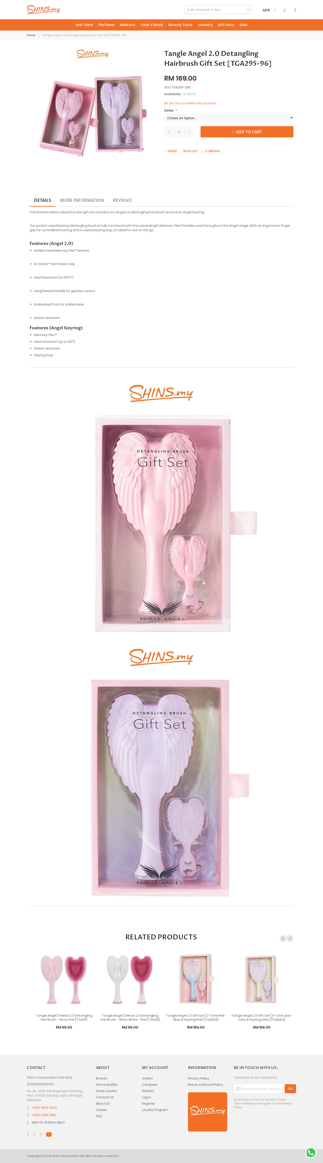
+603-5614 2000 (44, 1107)
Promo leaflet (106, 1084)
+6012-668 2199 (44, 1115)
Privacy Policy (198, 1078)
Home (31, 35)
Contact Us (105, 1097)
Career (101, 1110)
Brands (101, 1078)
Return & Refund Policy (205, 1084)
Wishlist (148, 1091)
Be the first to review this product (190, 103)
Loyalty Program (155, 1110)
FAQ (99, 1116)
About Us (103, 1103)
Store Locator (106, 1091)
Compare (149, 1084)
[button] (189, 151)
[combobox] (218, 9)
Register (148, 1103)
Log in (146, 1097)
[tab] (43, 200)
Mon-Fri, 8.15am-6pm (48, 1122)
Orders (147, 1078)
